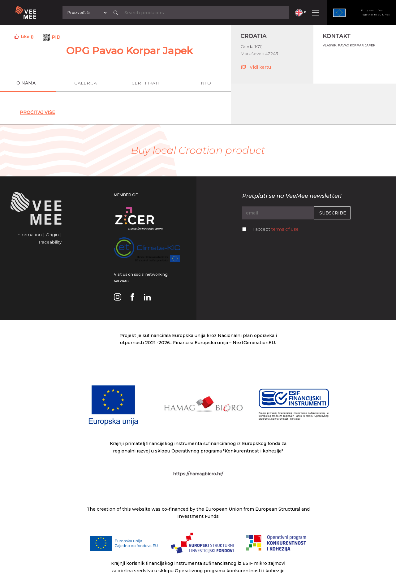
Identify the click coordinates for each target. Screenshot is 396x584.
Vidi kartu (255, 67)
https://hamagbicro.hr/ (198, 474)
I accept (275, 229)
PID (56, 37)
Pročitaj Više (37, 112)
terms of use (285, 229)
